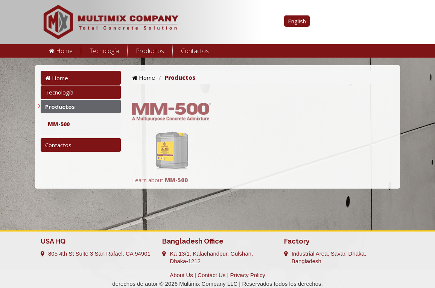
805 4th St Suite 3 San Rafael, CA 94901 (99, 253)
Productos (150, 51)
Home (61, 51)
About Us (181, 275)
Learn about (160, 180)
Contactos (195, 51)
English (297, 21)
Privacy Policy (247, 275)
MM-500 (59, 124)
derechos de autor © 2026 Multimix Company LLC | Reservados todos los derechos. (217, 283)
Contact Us (211, 275)
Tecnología (104, 51)
